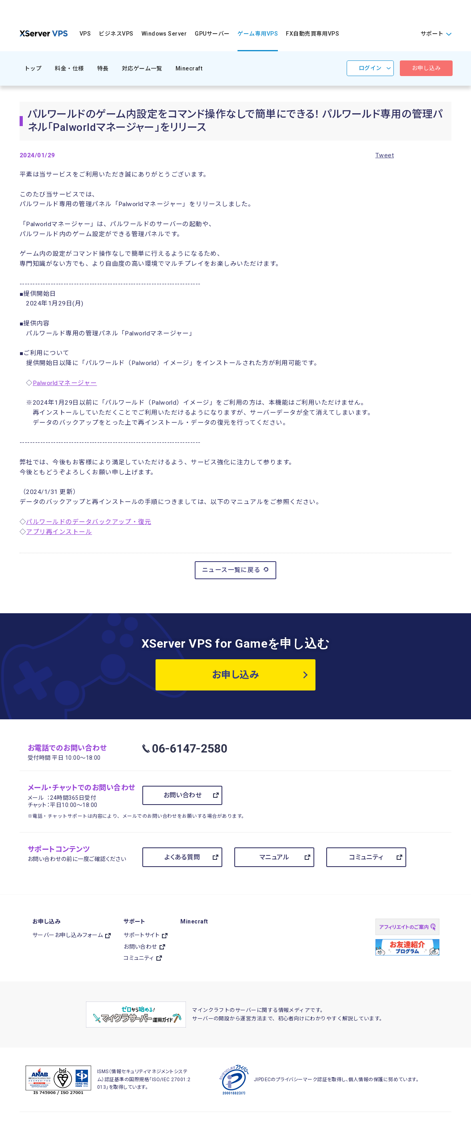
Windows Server (164, 33)
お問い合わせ (183, 795)
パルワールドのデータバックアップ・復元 (88, 522)
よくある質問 (182, 857)
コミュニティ (366, 857)
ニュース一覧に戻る (235, 569)
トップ (33, 68)
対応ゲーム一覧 (142, 68)
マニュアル (274, 857)
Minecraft (189, 68)
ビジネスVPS (116, 33)
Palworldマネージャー (65, 383)
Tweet (384, 155)
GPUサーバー (212, 33)
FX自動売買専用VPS (312, 33)
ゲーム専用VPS (257, 33)
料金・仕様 (69, 68)
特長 (103, 68)
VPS (85, 33)
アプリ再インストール (59, 532)
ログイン (370, 68)
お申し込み (426, 68)
